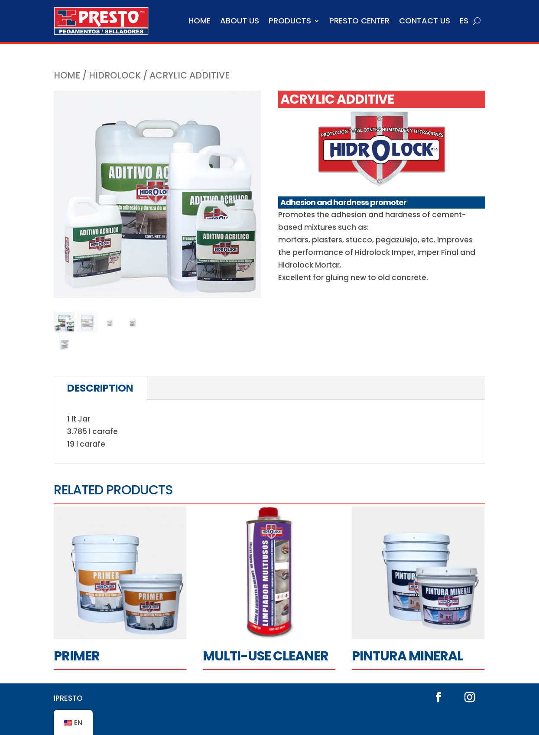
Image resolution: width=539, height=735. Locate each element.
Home (199, 20)
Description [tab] (100, 388)
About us (239, 20)
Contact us (424, 20)
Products (290, 20)
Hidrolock (115, 75)
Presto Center (359, 20)
